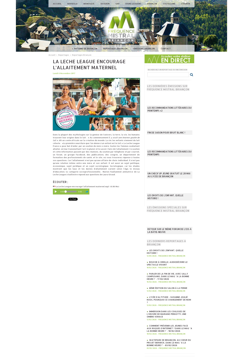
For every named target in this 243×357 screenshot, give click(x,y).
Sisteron (105, 3)
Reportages (63, 55)
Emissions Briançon (144, 48)
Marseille (72, 3)
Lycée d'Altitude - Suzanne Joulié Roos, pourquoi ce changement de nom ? (169, 293)
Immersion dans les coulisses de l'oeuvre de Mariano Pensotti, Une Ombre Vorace (169, 304)
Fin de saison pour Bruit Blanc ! (164, 133)
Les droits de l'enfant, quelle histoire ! (168, 198)
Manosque (89, 3)
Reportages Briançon (115, 48)
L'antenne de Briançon (85, 48)
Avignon (185, 3)
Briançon (152, 3)
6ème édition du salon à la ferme (166, 283)
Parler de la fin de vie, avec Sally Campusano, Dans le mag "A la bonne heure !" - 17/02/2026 (169, 272)
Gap (118, 3)
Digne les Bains (133, 3)
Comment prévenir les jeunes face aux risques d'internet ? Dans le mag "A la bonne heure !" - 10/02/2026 (168, 316)
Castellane (169, 3)
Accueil (57, 3)
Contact (166, 48)
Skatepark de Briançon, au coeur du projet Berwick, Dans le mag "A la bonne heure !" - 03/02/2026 (168, 330)
